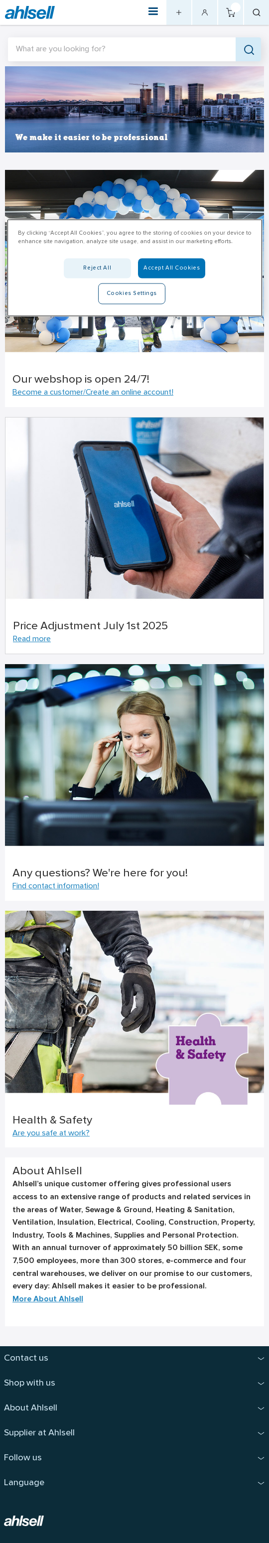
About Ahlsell (30, 1408)
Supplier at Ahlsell (39, 1433)
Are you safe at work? (51, 1133)
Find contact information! (55, 886)
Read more (32, 639)
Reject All (97, 267)
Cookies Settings (132, 292)
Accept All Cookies (171, 267)
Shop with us (29, 1383)
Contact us (26, 1358)
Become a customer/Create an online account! (92, 392)
